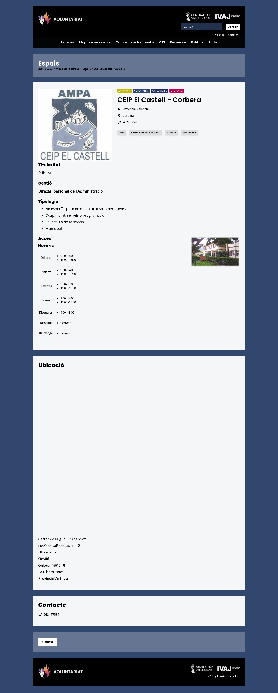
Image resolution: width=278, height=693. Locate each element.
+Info (213, 42)
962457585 (128, 122)
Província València (134, 109)
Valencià (219, 34)
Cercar (232, 27)
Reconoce (178, 42)
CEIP (122, 132)
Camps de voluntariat (135, 42)
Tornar (48, 642)
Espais (92, 69)
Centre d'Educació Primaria (147, 132)
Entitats (197, 42)
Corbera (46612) (53, 565)
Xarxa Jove (46, 69)
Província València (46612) (61, 545)
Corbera (126, 115)
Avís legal (210, 677)
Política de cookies (229, 677)
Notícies (67, 42)
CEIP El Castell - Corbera (117, 69)
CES (162, 42)
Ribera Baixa (194, 132)
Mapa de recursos (95, 42)
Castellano (233, 34)
